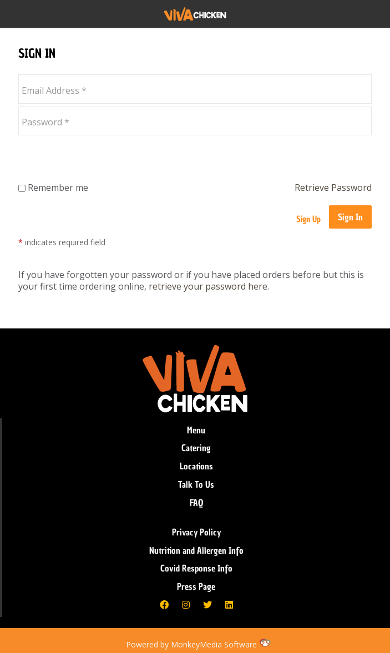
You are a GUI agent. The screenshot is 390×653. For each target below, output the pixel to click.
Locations (196, 466)
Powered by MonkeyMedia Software (191, 644)
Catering (196, 448)
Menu (196, 430)
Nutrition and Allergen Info (196, 550)
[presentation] (102, 159)
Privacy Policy (196, 532)
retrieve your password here (208, 286)
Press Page (196, 586)
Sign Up (308, 219)
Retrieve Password (333, 187)
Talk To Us (196, 484)
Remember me (53, 187)
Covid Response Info (196, 568)
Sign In (350, 217)
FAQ (196, 503)
